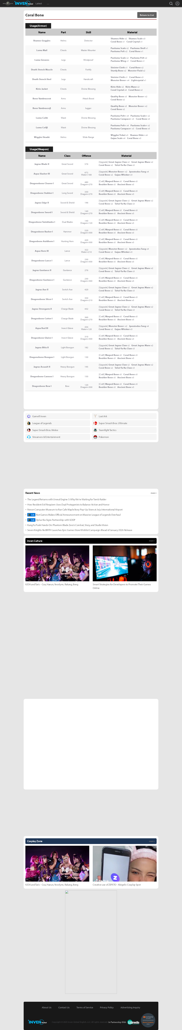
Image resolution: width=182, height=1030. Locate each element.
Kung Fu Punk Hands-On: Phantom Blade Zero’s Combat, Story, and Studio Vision (67, 525)
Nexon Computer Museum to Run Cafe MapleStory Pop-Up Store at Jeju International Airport (75, 509)
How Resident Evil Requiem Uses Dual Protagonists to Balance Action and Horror (68, 504)
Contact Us (64, 1007)
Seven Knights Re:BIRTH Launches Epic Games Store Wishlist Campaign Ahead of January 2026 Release (79, 530)
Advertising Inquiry (130, 1007)
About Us (46, 1007)
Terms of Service (84, 1007)
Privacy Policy (107, 1007)
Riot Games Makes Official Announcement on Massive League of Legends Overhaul (74, 514)
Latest (39, 3)
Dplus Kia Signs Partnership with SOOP (51, 520)
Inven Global (24, 3)
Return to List (147, 15)
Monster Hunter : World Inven (14, 3)
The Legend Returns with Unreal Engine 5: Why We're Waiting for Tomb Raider (66, 499)
